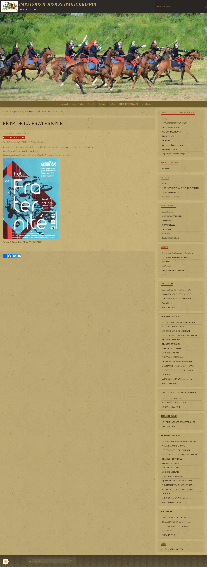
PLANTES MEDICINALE (172, 340)
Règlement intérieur (170, 149)
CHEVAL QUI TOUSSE (171, 348)
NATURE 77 (167, 303)
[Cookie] (6, 561)
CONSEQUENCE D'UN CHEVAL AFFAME (179, 322)
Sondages (146, 104)
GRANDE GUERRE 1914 (172, 216)
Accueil (6, 111)
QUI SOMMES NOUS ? (171, 132)
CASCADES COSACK (171, 238)
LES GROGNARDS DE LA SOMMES (176, 298)
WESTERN (166, 233)
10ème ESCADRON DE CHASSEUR (176, 294)
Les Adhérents (168, 212)
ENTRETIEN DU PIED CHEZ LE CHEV (177, 370)
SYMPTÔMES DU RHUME (173, 357)
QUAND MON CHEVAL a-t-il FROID (177, 361)
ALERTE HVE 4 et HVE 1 (172, 383)
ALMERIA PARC (168, 307)
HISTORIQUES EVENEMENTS (174, 123)
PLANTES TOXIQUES (171, 344)
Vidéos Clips (167, 266)
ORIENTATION (168, 426)
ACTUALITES (28, 111)
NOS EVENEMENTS (170, 192)
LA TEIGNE (167, 374)
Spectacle (166, 262)
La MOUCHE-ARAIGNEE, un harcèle (177, 379)
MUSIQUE (166, 140)
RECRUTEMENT (169, 136)
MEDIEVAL (166, 229)
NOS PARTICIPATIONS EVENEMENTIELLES (180, 188)
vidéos (112, 104)
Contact (102, 104)
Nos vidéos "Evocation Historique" (176, 257)
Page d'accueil (62, 104)
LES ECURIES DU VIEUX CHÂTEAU (176, 290)
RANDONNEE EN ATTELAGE (174, 402)
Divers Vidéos (168, 275)
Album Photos (78, 104)
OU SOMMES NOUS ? (171, 127)
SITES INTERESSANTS (128, 104)
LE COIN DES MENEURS (172, 398)
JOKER (165, 119)
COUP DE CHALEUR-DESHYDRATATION (179, 335)
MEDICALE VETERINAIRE (173, 270)
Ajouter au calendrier (13, 138)
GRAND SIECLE (168, 225)
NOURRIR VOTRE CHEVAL (173, 326)
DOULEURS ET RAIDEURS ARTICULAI (178, 366)
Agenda (91, 104)
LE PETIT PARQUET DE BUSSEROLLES (178, 422)
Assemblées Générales (171, 197)
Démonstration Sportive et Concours (177, 253)
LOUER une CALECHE (171, 407)
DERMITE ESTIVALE (170, 353)
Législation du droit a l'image (173, 153)
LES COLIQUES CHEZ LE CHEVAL (176, 331)
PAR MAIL (166, 168)
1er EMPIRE (167, 220)
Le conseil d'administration (173, 145)
